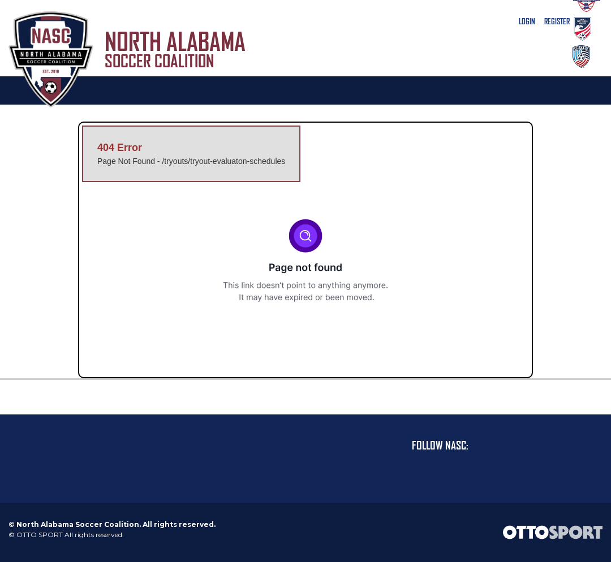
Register (557, 21)
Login (527, 21)
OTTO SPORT (39, 534)
